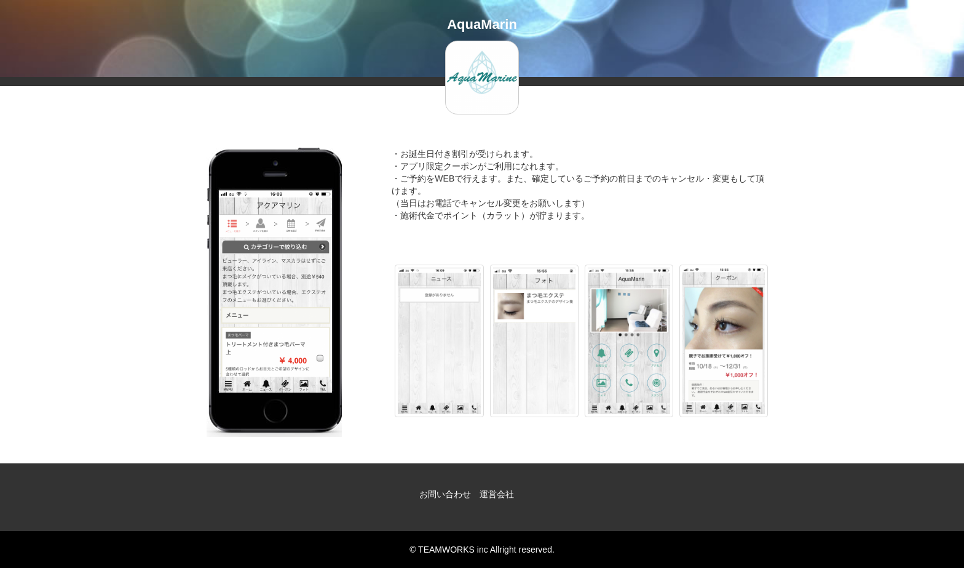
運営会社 (497, 494)
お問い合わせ (445, 494)
